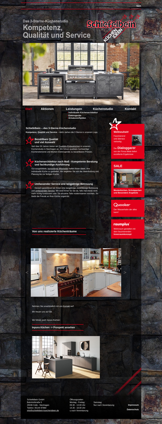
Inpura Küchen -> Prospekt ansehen (53, 327)
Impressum (133, 405)
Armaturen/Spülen (76, 118)
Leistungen (74, 109)
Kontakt (130, 109)
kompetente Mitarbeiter (58, 169)
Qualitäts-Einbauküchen (69, 146)
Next (125, 272)
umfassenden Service (45, 191)
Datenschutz (133, 409)
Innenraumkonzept (122, 234)
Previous (27, 272)
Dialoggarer (126, 148)
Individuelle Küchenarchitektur (82, 112)
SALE (118, 166)
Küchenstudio (103, 109)
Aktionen (47, 109)
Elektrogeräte (74, 115)
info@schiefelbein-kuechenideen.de (43, 410)
